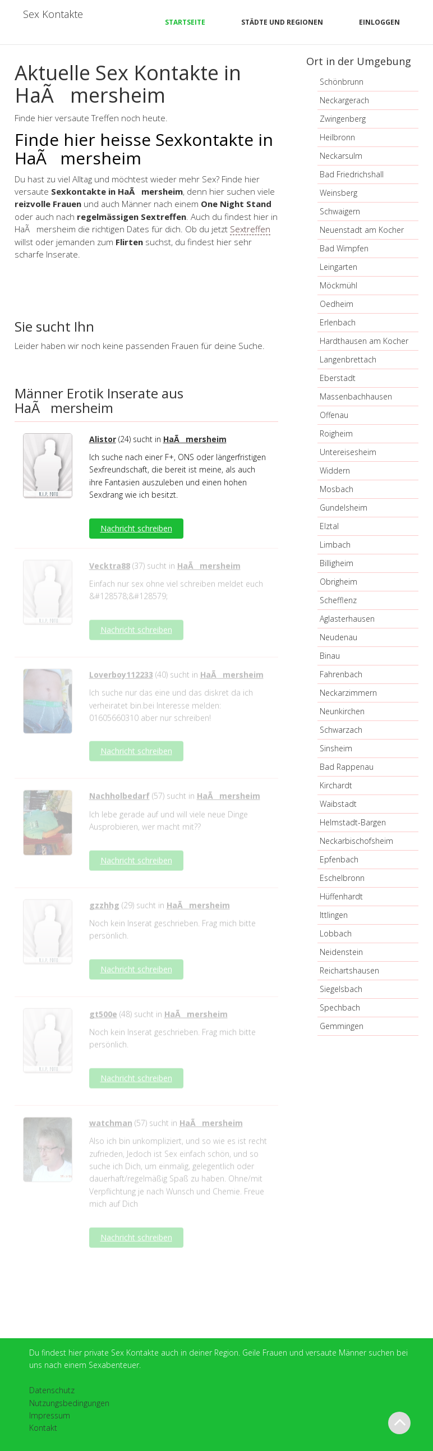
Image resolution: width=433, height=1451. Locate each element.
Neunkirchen (342, 711)
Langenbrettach (348, 359)
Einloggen (379, 22)
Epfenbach (339, 859)
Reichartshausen (349, 970)
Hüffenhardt (341, 896)
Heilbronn (337, 137)
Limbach (335, 544)
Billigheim (336, 563)
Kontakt (43, 1427)
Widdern (335, 470)
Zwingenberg (343, 118)
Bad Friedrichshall (352, 174)
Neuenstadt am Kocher (362, 229)
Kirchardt (336, 785)
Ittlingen (334, 915)
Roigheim (336, 433)
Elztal (329, 526)
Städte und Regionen (282, 22)
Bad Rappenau (347, 766)
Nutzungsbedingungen (69, 1403)
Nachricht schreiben (136, 528)
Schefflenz (338, 600)
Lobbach (336, 933)
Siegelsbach (341, 989)
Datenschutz (52, 1390)
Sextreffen (250, 229)
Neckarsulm (341, 155)
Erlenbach (338, 322)
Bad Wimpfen (344, 248)
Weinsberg (338, 192)
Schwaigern (340, 211)
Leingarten (338, 266)
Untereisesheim (348, 452)
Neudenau (338, 637)
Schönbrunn (341, 81)
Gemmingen (341, 1026)
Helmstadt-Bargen (353, 822)
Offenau (334, 415)
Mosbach (336, 489)
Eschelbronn (342, 878)
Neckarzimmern (348, 692)
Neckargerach (344, 100)
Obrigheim (338, 581)
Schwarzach (341, 729)
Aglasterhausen (347, 618)
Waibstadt (338, 803)
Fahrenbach (341, 674)
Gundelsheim (343, 507)
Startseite (185, 22)
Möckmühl (338, 285)
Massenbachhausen (356, 396)
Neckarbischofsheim (356, 840)
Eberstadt (338, 378)
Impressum (49, 1415)
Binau (330, 655)
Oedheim (336, 304)
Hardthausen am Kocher (364, 341)
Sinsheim (336, 748)
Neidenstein (341, 952)
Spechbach (340, 1007)
